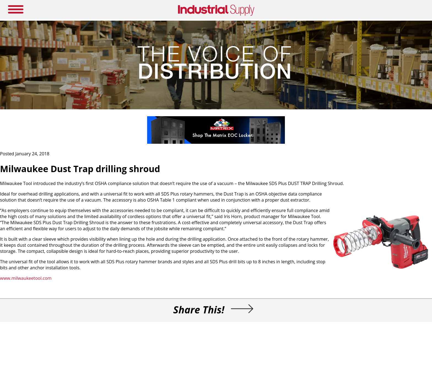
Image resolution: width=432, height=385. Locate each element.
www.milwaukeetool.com (26, 278)
